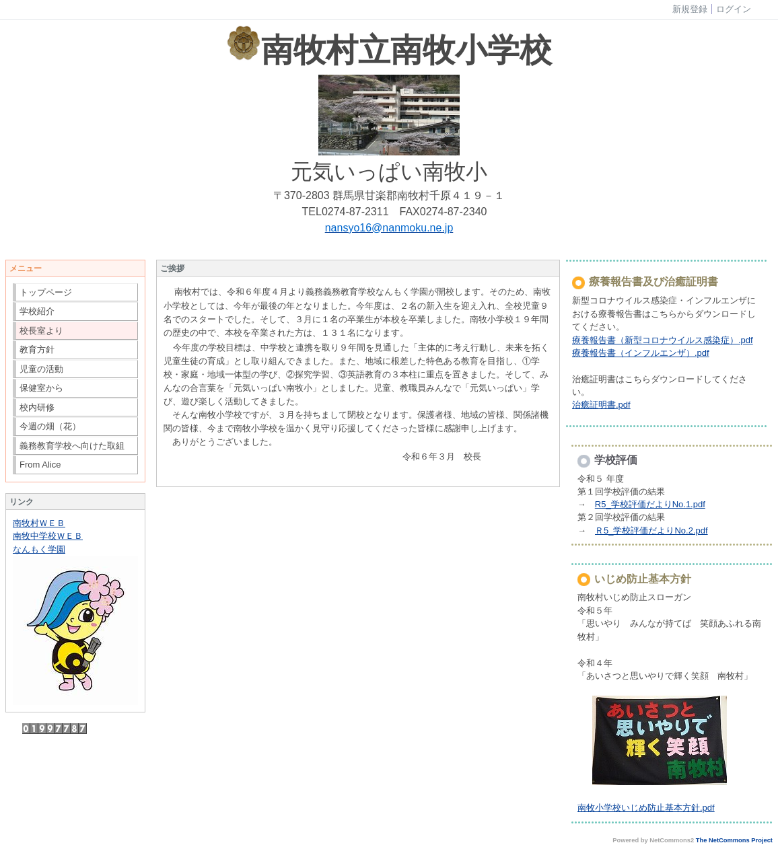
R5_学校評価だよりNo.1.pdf (650, 504)
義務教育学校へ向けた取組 (72, 446)
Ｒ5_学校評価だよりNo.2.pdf (651, 530)
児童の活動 (41, 369)
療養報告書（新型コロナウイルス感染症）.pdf (662, 340)
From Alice (40, 465)
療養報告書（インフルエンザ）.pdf (640, 353)
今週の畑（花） (50, 426)
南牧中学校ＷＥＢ (48, 536)
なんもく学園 (39, 549)
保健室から (41, 388)
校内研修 (37, 407)
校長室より (41, 331)
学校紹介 (37, 311)
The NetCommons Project (734, 840)
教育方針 (37, 349)
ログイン (733, 9)
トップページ (46, 292)
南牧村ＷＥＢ (39, 523)
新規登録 (689, 9)
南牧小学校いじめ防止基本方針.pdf (646, 808)
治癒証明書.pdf (601, 405)
